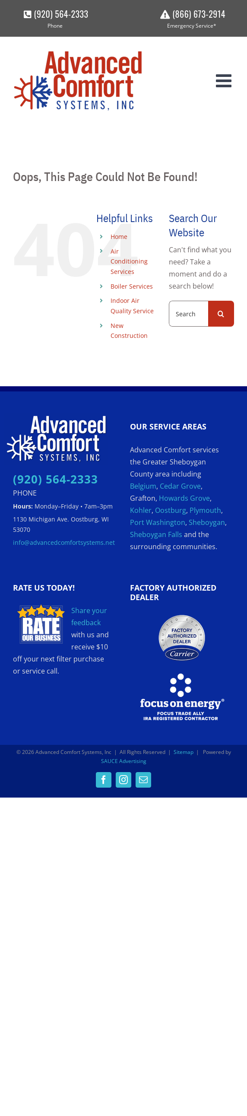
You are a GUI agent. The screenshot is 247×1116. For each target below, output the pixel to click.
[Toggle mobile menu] (225, 80)
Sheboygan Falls (156, 534)
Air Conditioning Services (129, 261)
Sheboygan (207, 522)
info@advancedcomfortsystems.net (64, 542)
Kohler (141, 510)
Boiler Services (132, 286)
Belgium (143, 486)
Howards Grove (184, 498)
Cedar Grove (180, 486)
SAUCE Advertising (123, 761)
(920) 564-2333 (55, 13)
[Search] (221, 314)
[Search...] (188, 314)
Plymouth (205, 510)
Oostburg (170, 510)
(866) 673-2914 (191, 13)
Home (119, 236)
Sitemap (183, 752)
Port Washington (157, 522)
